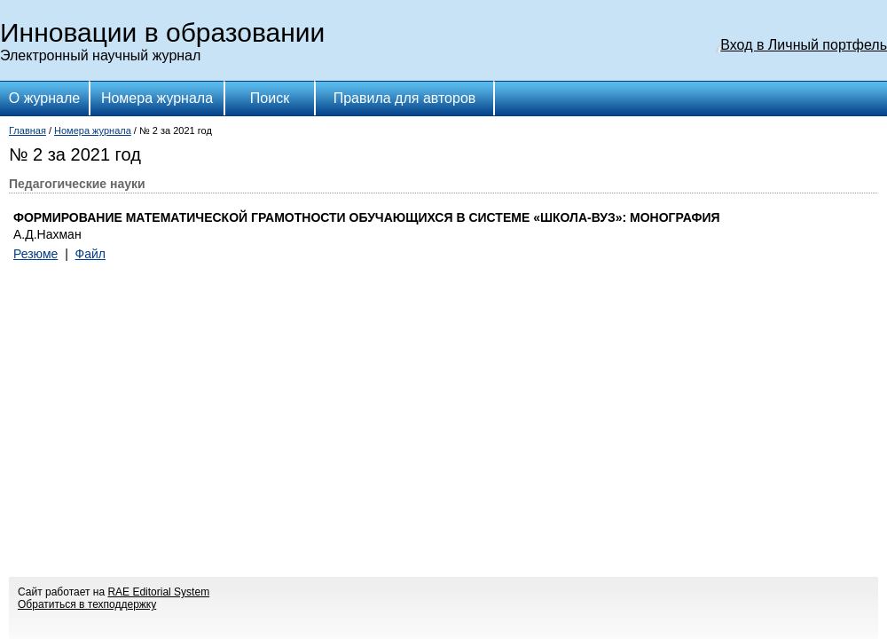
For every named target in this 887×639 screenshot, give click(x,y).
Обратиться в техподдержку (87, 604)
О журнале (44, 98)
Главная (27, 130)
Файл (90, 254)
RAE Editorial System (158, 592)
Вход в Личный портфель (803, 44)
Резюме (35, 254)
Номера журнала (157, 98)
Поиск (269, 98)
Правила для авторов (405, 98)
